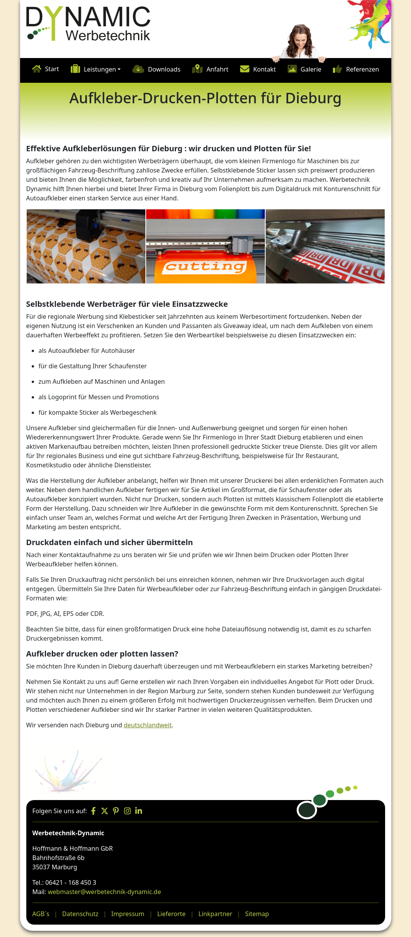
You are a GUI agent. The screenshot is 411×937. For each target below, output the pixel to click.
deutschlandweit (148, 725)
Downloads (164, 69)
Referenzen (362, 69)
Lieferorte (171, 914)
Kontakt (264, 69)
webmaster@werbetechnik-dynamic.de (104, 891)
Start (52, 69)
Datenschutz (80, 914)
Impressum (128, 914)
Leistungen (100, 69)
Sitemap (257, 914)
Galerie (311, 69)
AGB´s (40, 914)
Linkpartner (215, 914)
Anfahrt (217, 69)
